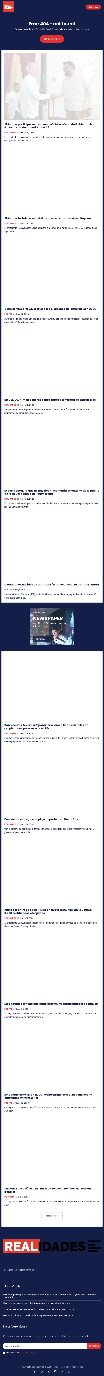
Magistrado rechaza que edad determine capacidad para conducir (51, 1004)
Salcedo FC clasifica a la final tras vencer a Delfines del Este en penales (47, 1190)
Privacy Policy (30, 1352)
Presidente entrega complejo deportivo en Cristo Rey (41, 819)
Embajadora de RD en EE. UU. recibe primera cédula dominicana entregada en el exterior (48, 1096)
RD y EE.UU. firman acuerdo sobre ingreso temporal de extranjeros (50, 400)
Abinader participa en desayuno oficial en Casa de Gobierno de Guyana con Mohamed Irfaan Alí (48, 125)
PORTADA (9, 314)
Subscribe (94, 1346)
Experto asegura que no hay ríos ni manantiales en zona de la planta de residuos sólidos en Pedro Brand (51, 492)
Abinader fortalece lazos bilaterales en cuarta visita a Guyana (47, 218)
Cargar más (52, 1216)
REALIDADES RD (11, 132)
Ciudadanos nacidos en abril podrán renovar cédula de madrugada (51, 584)
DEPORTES (9, 1197)
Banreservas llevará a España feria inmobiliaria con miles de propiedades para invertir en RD (46, 726)
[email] (45, 1346)
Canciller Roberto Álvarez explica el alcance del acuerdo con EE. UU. (50, 309)
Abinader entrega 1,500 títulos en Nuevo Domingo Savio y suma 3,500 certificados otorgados (48, 911)
